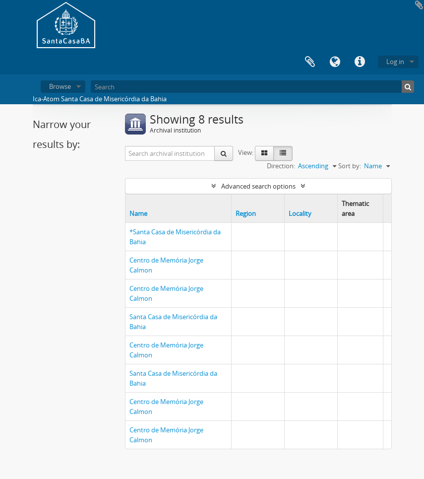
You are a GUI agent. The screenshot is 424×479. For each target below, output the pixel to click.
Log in (395, 61)
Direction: (281, 165)
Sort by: (349, 165)
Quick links (359, 62)
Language (334, 62)
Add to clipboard (419, 5)
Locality (300, 213)
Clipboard (310, 62)
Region (246, 213)
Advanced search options (258, 186)
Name (138, 213)
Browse (60, 86)
